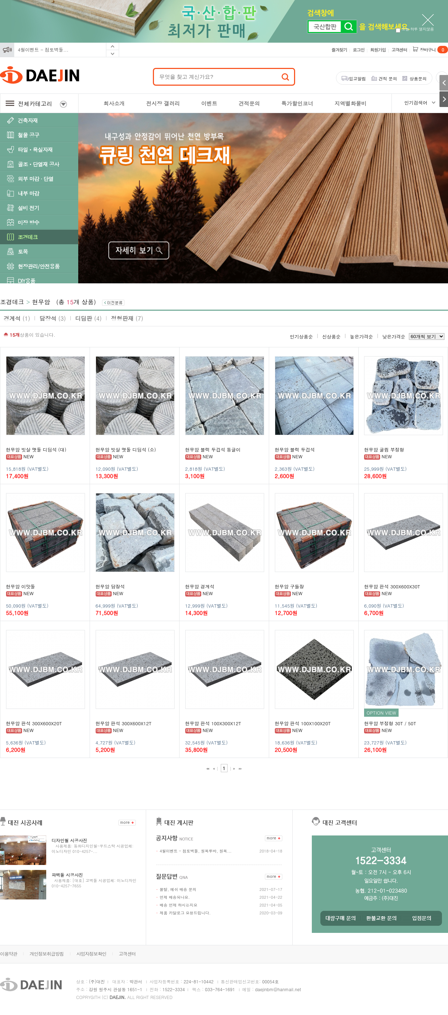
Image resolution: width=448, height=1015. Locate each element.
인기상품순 (301, 336)
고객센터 (399, 50)
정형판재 (127, 318)
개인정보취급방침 (47, 953)
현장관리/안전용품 (38, 266)
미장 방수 (28, 222)
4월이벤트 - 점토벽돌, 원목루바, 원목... (195, 851)
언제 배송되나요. (175, 897)
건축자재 (28, 120)
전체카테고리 (36, 104)
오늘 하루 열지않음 (415, 29)
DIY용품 (26, 280)
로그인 (358, 50)
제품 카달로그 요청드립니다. (185, 912)
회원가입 (378, 50)
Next (112, 53)
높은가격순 (361, 336)
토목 (23, 251)
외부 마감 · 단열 (35, 178)
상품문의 (418, 78)
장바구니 (434, 50)
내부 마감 (28, 193)
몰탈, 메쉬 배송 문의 (178, 889)
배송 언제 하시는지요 (178, 905)
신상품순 (331, 336)
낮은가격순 (393, 336)
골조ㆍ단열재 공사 (38, 164)
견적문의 (249, 103)
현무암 (41, 302)
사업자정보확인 (91, 953)
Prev (112, 46)
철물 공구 (28, 135)
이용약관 (8, 953)
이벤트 (209, 103)
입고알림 (357, 78)
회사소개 (114, 103)
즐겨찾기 (339, 50)
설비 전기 (28, 208)
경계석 (17, 318)
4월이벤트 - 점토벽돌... (43, 49)
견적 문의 (388, 78)
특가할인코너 (297, 103)
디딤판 (88, 318)
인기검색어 (415, 102)
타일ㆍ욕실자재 (35, 149)
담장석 (52, 318)
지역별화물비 (351, 103)
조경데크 (28, 237)
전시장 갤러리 (163, 103)
